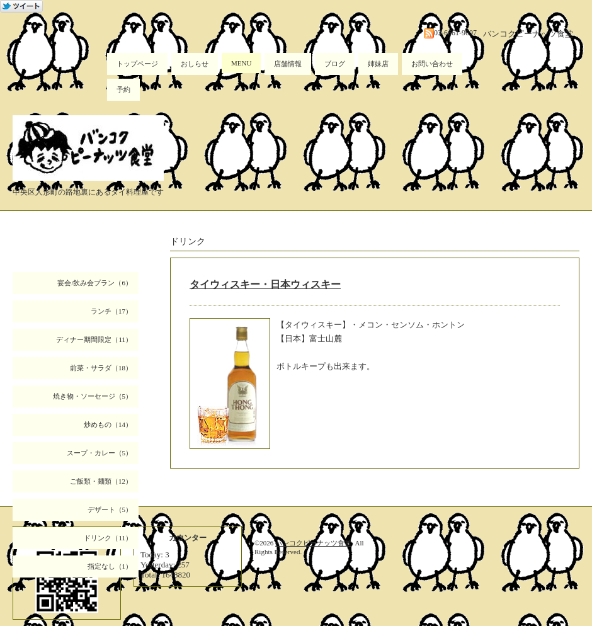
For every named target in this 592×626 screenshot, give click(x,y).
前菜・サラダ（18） (101, 368)
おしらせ (194, 63)
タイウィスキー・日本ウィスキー (265, 284)
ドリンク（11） (108, 538)
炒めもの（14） (108, 424)
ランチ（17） (111, 311)
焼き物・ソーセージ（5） (93, 396)
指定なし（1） (110, 566)
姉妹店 (378, 63)
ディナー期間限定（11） (94, 339)
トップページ (137, 63)
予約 (123, 89)
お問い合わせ (432, 63)
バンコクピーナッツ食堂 (313, 543)
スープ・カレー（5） (100, 453)
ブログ (334, 63)
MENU (241, 63)
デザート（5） (110, 509)
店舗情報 (288, 63)
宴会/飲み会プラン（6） (94, 283)
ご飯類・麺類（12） (101, 481)
